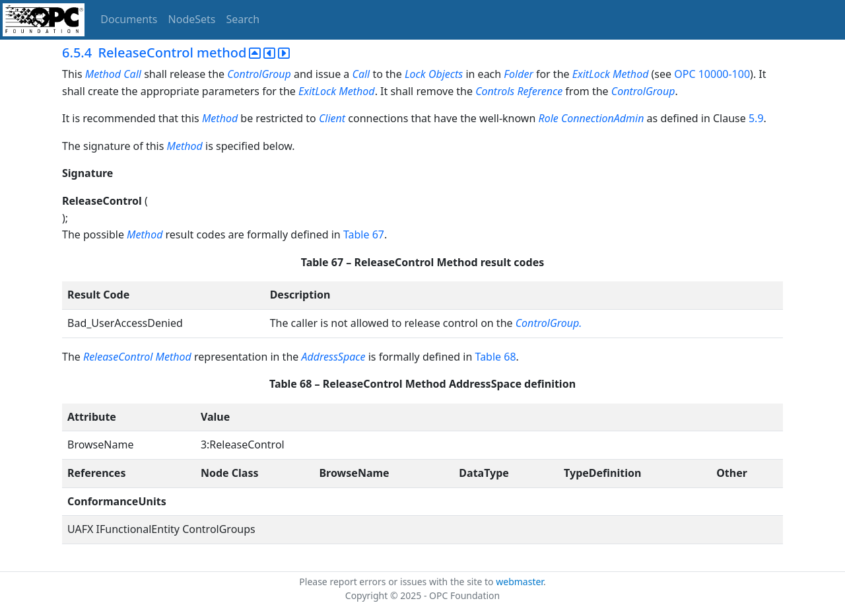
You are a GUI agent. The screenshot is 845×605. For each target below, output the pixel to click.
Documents (128, 19)
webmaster (519, 581)
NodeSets (192, 19)
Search (243, 19)
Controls (494, 91)
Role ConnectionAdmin (591, 118)
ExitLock (591, 74)
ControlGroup (259, 74)
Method (103, 74)
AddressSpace (333, 356)
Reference (541, 91)
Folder (518, 74)
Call (132, 74)
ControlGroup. (549, 323)
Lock (415, 74)
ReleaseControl (117, 356)
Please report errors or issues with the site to (397, 581)
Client (332, 118)
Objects (445, 74)
